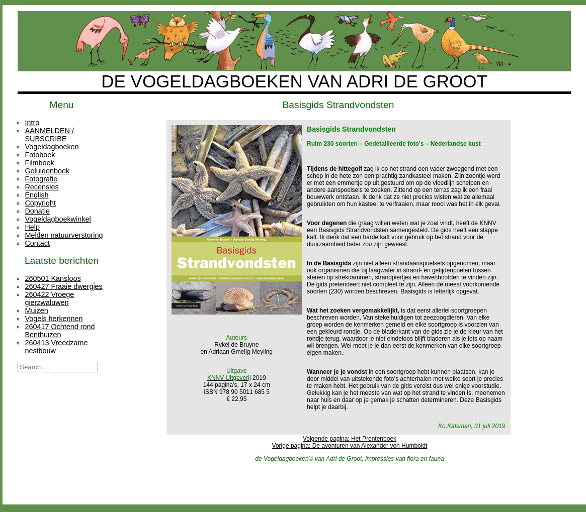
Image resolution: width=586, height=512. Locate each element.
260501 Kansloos (52, 278)
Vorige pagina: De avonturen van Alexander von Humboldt (350, 445)
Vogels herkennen (53, 319)
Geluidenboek (47, 171)
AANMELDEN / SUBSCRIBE (49, 135)
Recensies (41, 187)
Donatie (37, 211)
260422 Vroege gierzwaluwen (49, 298)
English (36, 195)
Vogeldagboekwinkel (58, 219)
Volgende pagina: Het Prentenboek (349, 438)
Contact (37, 243)
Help (32, 227)
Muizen (36, 310)
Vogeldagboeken (51, 147)
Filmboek (39, 163)
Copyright (40, 203)
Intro (32, 123)
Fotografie (41, 179)
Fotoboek (40, 155)
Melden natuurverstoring (64, 235)
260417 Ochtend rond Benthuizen (60, 331)
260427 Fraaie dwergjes (63, 286)
